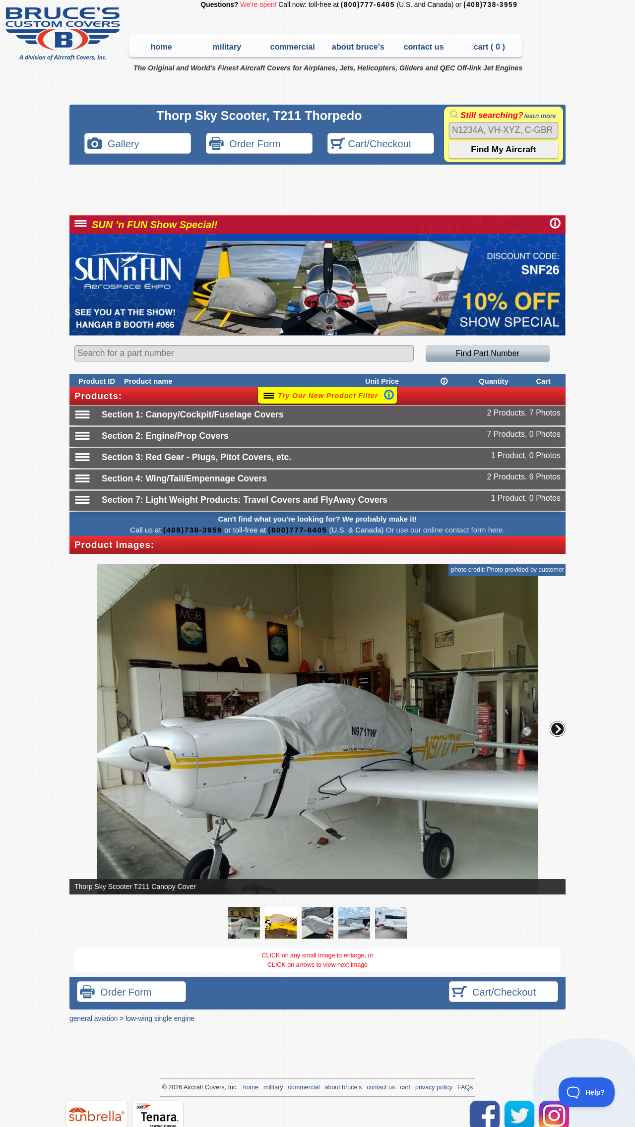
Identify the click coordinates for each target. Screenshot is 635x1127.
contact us (423, 46)
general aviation (93, 1018)
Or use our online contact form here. (444, 530)
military (226, 46)
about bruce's (358, 46)
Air (187, 1087)
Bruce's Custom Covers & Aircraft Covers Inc (64, 33)
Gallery (113, 144)
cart (405, 1087)
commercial (292, 46)
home (161, 46)
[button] (558, 729)
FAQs (465, 1087)
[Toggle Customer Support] (587, 1092)
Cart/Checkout (370, 144)
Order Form (244, 144)
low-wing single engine (160, 1018)
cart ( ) (489, 46)
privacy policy (433, 1087)
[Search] (503, 130)
